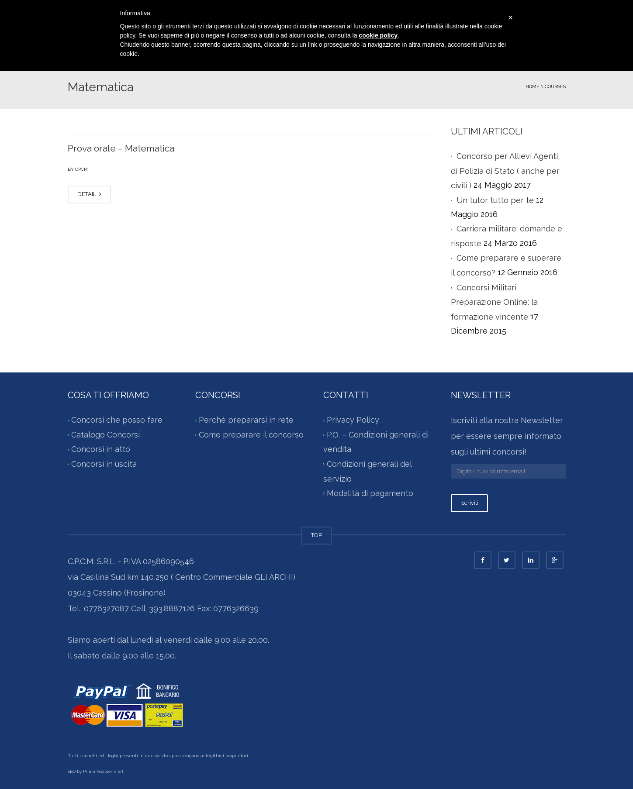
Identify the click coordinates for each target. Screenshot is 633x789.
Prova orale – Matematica (121, 148)
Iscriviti (469, 503)
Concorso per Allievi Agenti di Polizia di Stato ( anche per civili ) (505, 171)
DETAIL (89, 194)
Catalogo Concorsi (105, 434)
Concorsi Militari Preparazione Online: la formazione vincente (494, 302)
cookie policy (378, 35)
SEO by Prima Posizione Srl (95, 771)
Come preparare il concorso (251, 434)
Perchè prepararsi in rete (246, 420)
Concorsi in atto (100, 449)
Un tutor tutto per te (495, 200)
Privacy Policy (353, 420)
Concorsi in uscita (104, 464)
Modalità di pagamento (370, 493)
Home (533, 86)
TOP (316, 535)
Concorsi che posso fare (117, 420)
